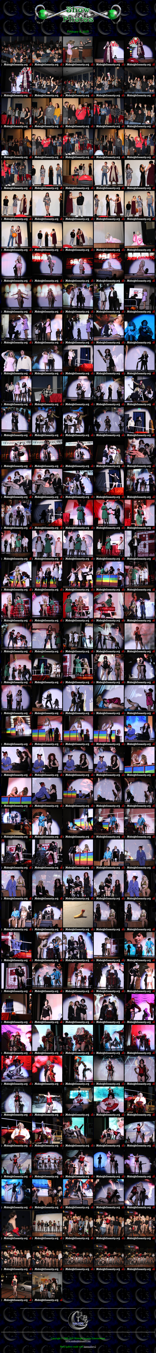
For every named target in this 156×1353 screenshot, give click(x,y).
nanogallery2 (90, 1346)
